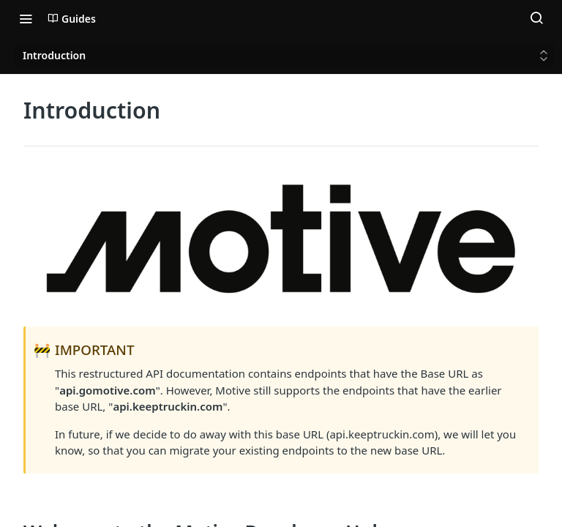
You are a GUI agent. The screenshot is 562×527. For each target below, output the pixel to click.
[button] (281, 241)
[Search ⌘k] (536, 18)
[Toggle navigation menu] (26, 18)
